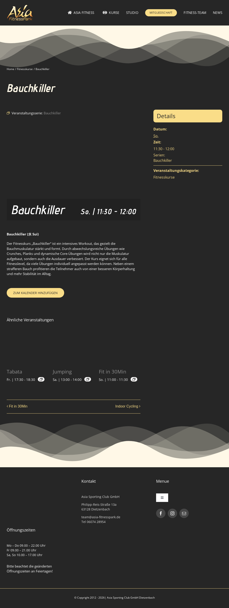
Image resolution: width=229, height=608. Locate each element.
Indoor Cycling (126, 406)
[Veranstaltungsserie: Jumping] (87, 379)
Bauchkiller (162, 160)
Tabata (14, 371)
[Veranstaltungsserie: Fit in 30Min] (134, 379)
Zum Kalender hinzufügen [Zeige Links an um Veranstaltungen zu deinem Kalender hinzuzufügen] (35, 293)
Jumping (62, 371)
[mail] (184, 513)
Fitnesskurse (164, 177)
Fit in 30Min (112, 371)
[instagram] (172, 513)
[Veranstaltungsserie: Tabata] (41, 379)
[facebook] (160, 513)
